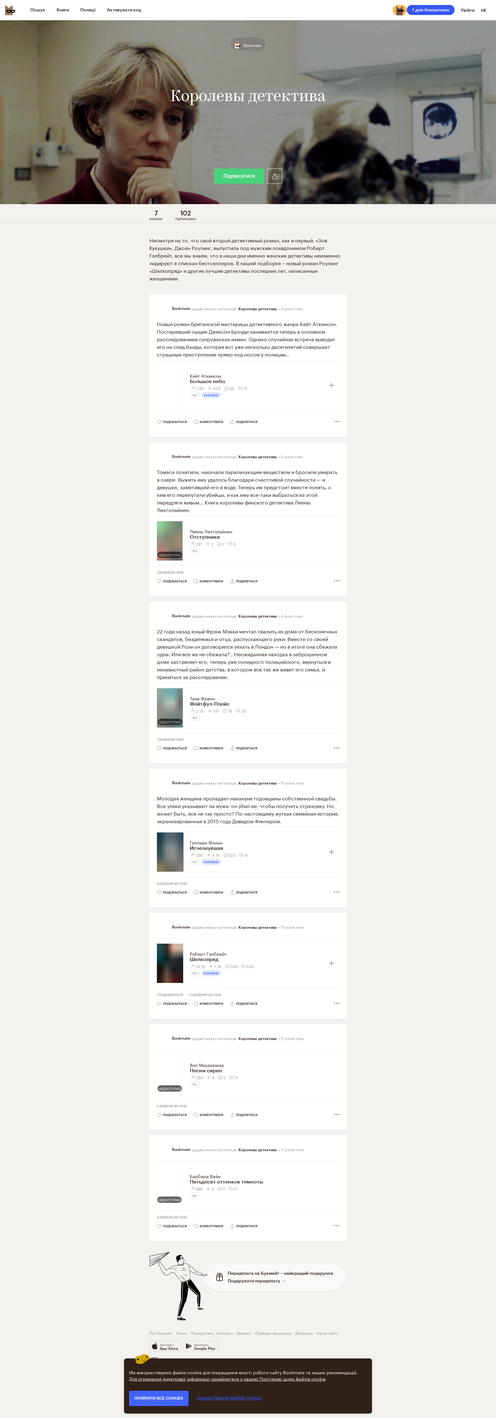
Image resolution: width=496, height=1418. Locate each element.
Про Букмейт (161, 1333)
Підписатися (239, 176)
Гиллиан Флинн (206, 842)
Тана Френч (202, 698)
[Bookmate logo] (10, 10)
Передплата (202, 1333)
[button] (274, 176)
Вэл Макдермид (207, 1064)
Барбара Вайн (205, 1175)
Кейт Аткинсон (205, 375)
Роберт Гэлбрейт (208, 953)
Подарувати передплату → (257, 1280)
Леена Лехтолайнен (211, 531)
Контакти (225, 1333)
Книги (182, 1333)
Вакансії (244, 1333)
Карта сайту (327, 1333)
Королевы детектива (258, 308)
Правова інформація (273, 1333)
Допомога (304, 1333)
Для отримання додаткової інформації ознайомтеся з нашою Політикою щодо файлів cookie (227, 1378)
